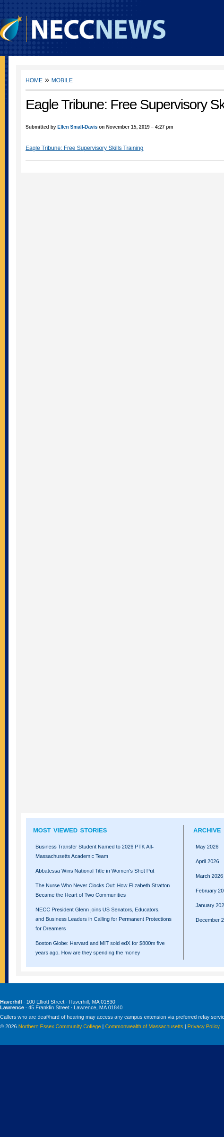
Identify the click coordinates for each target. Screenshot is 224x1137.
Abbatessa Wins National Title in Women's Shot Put (94, 871)
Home (34, 79)
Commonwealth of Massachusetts (144, 1026)
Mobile (62, 79)
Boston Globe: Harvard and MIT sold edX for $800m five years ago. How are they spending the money (100, 947)
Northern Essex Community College (59, 1026)
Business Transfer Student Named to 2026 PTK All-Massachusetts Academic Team (94, 851)
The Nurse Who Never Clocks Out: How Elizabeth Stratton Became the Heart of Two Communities (102, 890)
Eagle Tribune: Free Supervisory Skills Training (84, 148)
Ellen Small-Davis (77, 127)
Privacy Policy (204, 1026)
